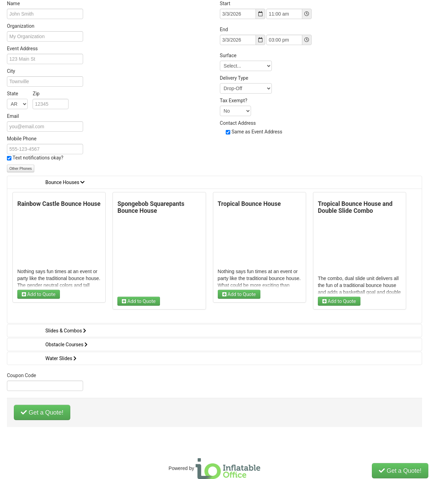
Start (225, 3)
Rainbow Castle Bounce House (58, 203)
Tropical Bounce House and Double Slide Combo (355, 207)
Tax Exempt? (233, 100)
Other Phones (20, 168)
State (23, 93)
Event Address (22, 48)
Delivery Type (234, 78)
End (224, 29)
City (11, 71)
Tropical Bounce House (249, 203)
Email (13, 116)
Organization (20, 26)
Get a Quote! (42, 412)
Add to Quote (38, 294)
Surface (228, 55)
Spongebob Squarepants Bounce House (150, 207)
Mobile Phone (21, 138)
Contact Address (238, 123)
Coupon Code (21, 375)
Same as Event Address (257, 131)
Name (13, 3)
